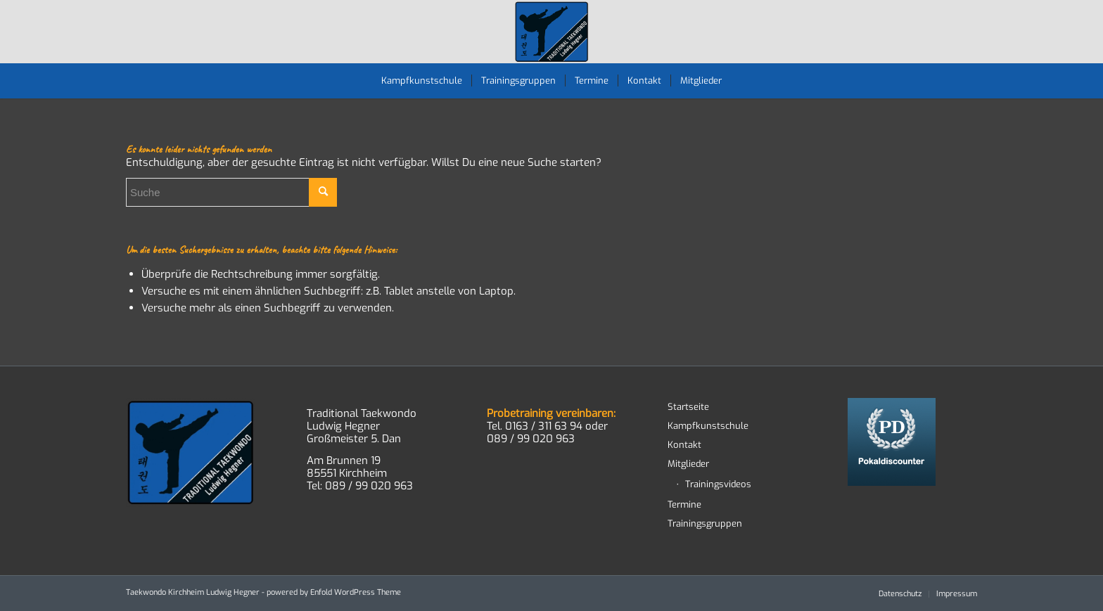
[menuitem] (421, 80)
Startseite (688, 407)
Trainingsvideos (718, 484)
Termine (684, 504)
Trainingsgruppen (705, 523)
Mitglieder (688, 464)
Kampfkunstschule (708, 426)
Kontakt (684, 445)
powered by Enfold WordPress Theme (334, 592)
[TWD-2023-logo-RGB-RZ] (551, 31)
